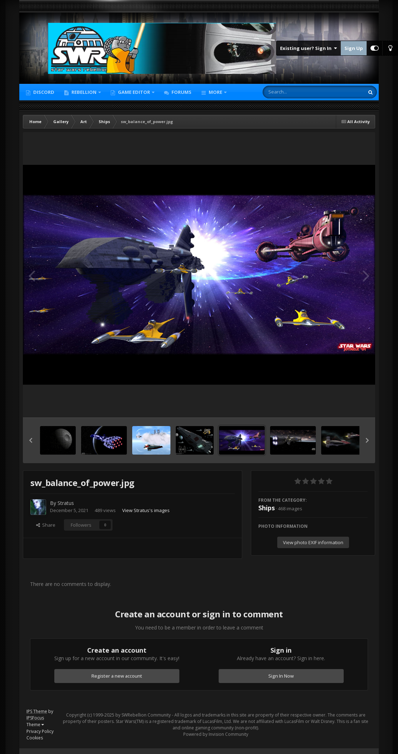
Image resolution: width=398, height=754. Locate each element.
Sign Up (353, 48)
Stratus (66, 503)
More (215, 92)
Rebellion (84, 92)
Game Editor (134, 92)
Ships (266, 507)
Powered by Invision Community (215, 734)
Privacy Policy (40, 731)
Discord (43, 92)
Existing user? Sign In (308, 48)
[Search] (295, 92)
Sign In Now (281, 676)
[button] (31, 440)
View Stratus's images (146, 510)
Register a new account (116, 676)
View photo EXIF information (313, 542)
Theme (35, 725)
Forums (180, 92)
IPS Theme (36, 711)
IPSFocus (35, 718)
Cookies (34, 738)
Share (45, 525)
